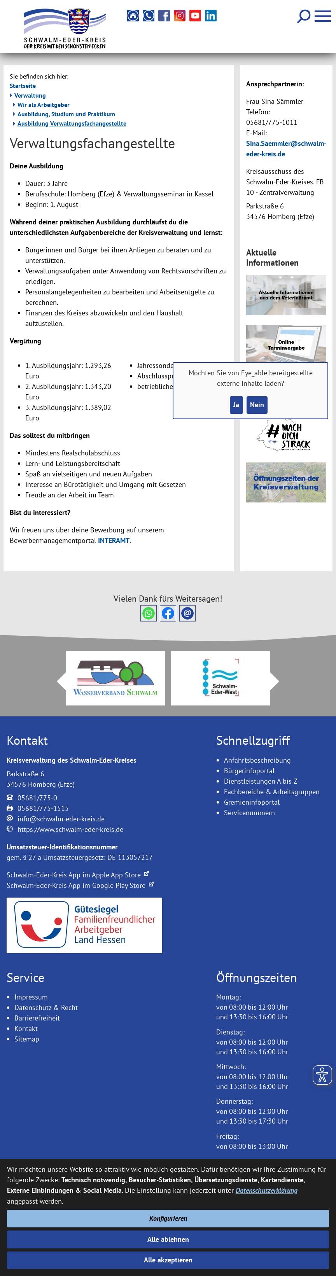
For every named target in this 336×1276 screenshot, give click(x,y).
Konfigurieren (168, 1218)
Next (279, 681)
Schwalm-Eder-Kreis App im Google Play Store (80, 885)
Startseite (23, 85)
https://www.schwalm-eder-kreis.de (70, 829)
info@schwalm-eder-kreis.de (61, 818)
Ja (236, 405)
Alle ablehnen (168, 1239)
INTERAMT (114, 540)
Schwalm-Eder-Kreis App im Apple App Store (78, 874)
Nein (257, 405)
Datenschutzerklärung (267, 1190)
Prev (56, 681)
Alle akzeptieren (168, 1260)
